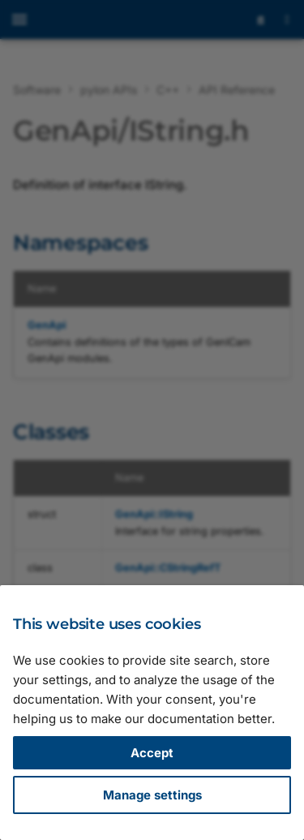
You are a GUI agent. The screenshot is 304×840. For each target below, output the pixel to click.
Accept (152, 752)
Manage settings (152, 795)
